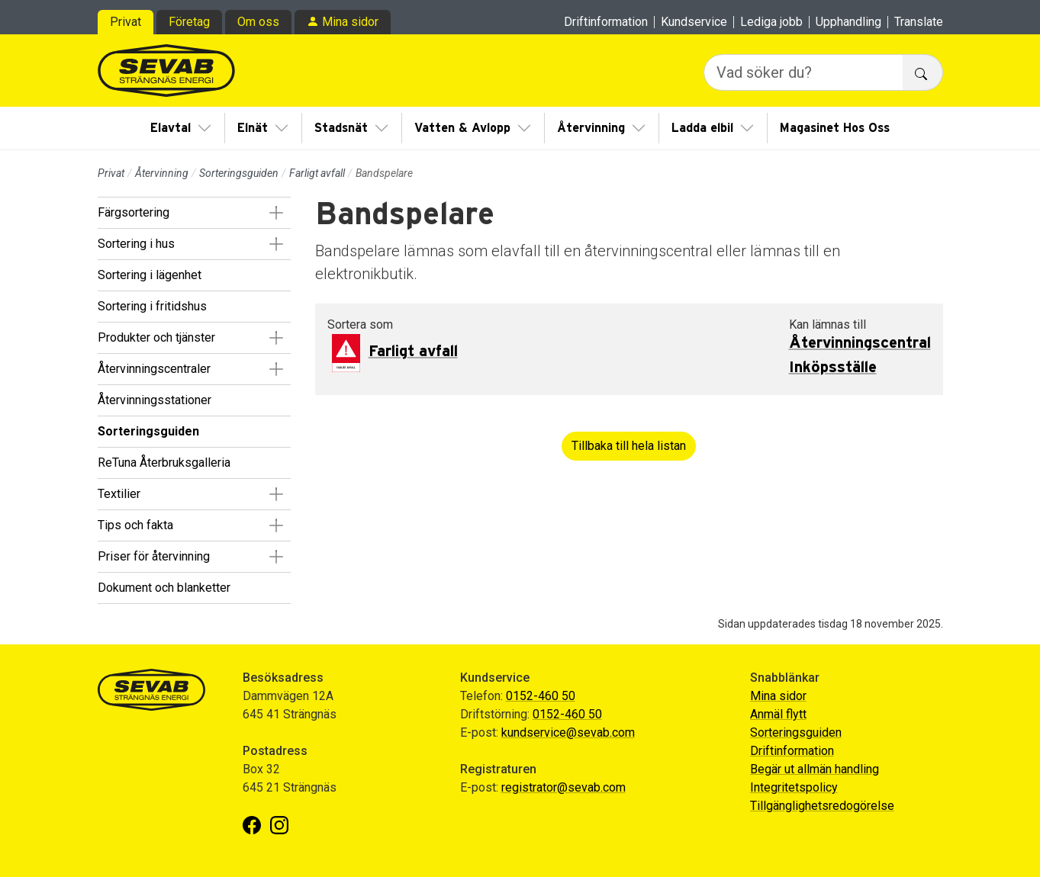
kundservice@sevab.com (568, 732)
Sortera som (360, 324)
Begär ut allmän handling (814, 769)
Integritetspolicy (794, 787)
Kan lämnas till (827, 324)
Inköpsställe (833, 367)
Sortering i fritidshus (152, 306)
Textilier (119, 494)
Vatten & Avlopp (462, 128)
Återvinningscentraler (154, 368)
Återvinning (591, 128)
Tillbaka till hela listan (629, 445)
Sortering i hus (136, 243)
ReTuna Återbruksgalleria (164, 462)
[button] (276, 213)
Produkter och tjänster (156, 337)
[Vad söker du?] (803, 72)
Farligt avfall (317, 173)
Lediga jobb (771, 22)
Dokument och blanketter (164, 587)
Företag (189, 21)
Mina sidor (350, 21)
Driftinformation (606, 22)
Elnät (252, 128)
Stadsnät (341, 128)
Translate (918, 22)
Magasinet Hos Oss (835, 128)
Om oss (258, 21)
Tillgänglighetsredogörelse (822, 805)
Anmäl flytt (778, 714)
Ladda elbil (702, 128)
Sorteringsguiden (239, 173)
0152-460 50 (540, 696)
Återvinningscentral (860, 343)
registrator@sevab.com (563, 787)
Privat (125, 21)
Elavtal (170, 128)
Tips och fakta (135, 525)
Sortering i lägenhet (149, 275)
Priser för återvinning (154, 556)
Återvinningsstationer (154, 400)
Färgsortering (133, 212)
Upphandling (848, 22)
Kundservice (694, 22)
